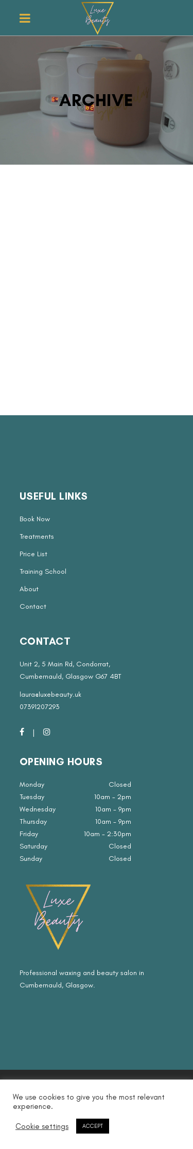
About (29, 589)
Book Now (35, 519)
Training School (43, 571)
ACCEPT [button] (92, 1126)
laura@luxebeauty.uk (50, 694)
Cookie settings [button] (41, 1126)
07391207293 (40, 706)
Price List (33, 554)
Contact (33, 606)
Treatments (37, 536)
